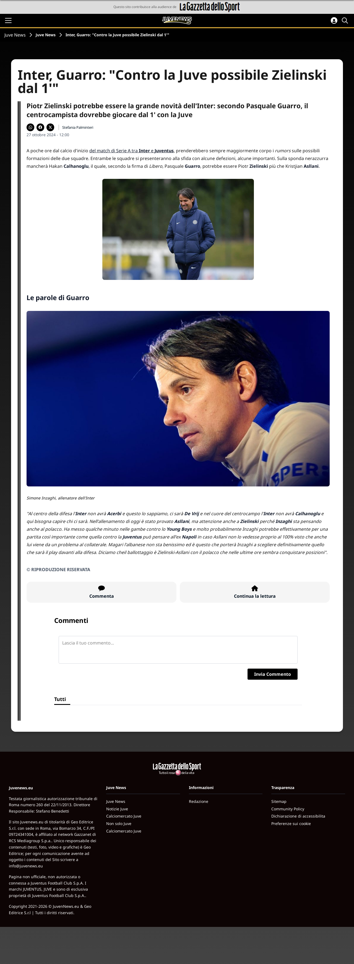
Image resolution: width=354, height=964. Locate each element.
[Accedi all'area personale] (334, 20)
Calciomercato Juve (123, 816)
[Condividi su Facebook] (40, 127)
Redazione (198, 801)
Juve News (15, 35)
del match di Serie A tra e (131, 151)
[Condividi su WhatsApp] (30, 127)
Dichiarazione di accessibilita (298, 816)
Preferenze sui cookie (291, 823)
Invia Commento (272, 674)
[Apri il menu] (8, 20)
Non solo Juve (118, 823)
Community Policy (287, 808)
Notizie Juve (117, 808)
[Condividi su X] (50, 127)
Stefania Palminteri (77, 127)
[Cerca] (346, 20)
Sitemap (279, 801)
